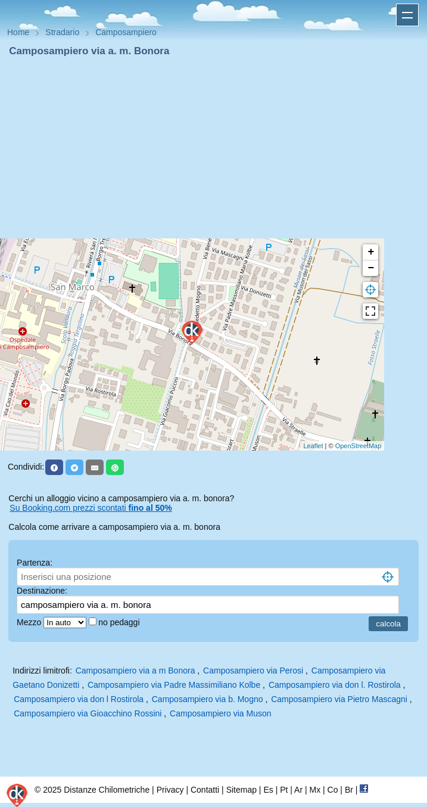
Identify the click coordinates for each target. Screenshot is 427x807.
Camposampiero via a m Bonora (135, 670)
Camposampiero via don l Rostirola (79, 699)
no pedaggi (120, 622)
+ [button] (370, 252)
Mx (314, 789)
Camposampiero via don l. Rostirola (335, 685)
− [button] (370, 268)
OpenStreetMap (358, 445)
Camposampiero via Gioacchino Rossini (87, 713)
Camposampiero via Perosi (253, 670)
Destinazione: (42, 590)
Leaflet (313, 445)
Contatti (205, 789)
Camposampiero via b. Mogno (207, 699)
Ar (298, 789)
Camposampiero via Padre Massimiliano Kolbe (174, 685)
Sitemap (241, 789)
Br (349, 789)
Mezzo (30, 622)
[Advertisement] (213, 147)
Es (268, 789)
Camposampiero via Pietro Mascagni (339, 699)
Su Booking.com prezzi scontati (91, 508)
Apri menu (407, 15)
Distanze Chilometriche (106, 789)
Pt (284, 789)
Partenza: (34, 562)
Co (333, 789)
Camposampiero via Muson (220, 713)
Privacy (170, 789)
